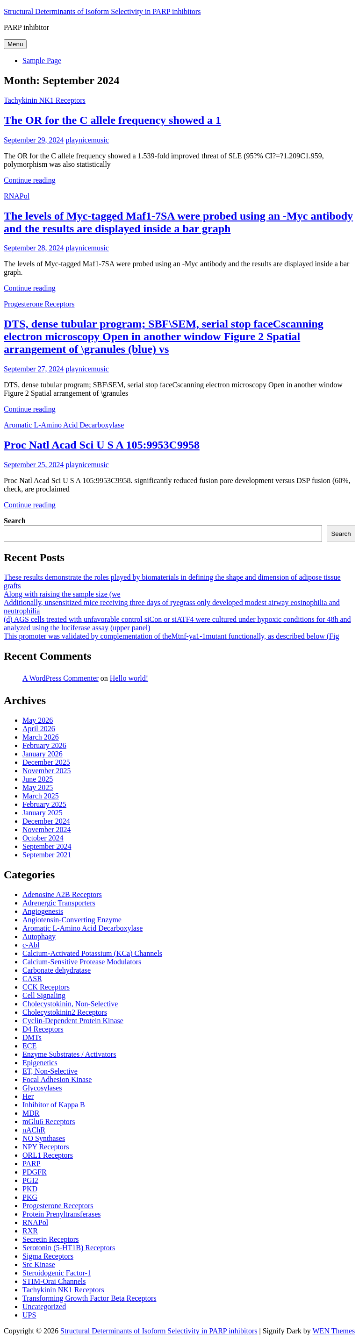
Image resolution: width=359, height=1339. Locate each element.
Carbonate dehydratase (56, 970)
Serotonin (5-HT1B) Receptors (68, 1248)
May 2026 (37, 720)
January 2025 (42, 813)
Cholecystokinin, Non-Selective (70, 1004)
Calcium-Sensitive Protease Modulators (81, 962)
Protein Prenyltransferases (61, 1214)
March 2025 (40, 796)
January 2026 (42, 754)
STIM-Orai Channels (54, 1281)
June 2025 (37, 779)
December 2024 (46, 821)
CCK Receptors (46, 987)
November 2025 (46, 771)
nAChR (33, 1130)
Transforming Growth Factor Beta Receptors (89, 1298)
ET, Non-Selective (50, 1071)
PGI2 (30, 1180)
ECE (29, 1046)
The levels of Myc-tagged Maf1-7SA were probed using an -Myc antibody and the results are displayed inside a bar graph (178, 222)
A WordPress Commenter (60, 678)
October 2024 (43, 838)
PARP (31, 1164)
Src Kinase (38, 1264)
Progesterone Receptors (39, 304)
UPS (29, 1315)
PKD (29, 1189)
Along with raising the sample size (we (62, 594)
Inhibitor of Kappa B (53, 1105)
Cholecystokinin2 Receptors (64, 1012)
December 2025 (46, 762)
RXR (30, 1231)
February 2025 (44, 804)
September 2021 (46, 855)
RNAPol (16, 196)
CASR (32, 979)
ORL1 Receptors (47, 1155)
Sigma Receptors (47, 1256)
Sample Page (41, 60)
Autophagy (39, 936)
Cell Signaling (43, 995)
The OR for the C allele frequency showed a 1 (112, 120)
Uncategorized (44, 1307)
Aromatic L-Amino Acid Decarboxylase (64, 425)
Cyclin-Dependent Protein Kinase (72, 1021)
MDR (30, 1113)
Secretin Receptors (50, 1239)
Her (28, 1096)
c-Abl (30, 945)
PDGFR (34, 1172)
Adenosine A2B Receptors (62, 894)
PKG (29, 1197)
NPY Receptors (45, 1147)
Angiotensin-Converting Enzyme (72, 920)
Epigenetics (39, 1063)
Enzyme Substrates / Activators (69, 1054)
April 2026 (38, 729)
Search (15, 521)
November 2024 (46, 829)
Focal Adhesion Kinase (57, 1079)
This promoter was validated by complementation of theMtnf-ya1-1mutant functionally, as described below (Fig (171, 636)
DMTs (32, 1037)
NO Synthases (43, 1138)
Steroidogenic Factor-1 (56, 1273)
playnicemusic (86, 140)
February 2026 (44, 745)
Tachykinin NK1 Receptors (45, 100)
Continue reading (30, 180)
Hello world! (129, 678)
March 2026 (40, 737)
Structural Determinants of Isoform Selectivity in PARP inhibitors (102, 11)
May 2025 (37, 787)
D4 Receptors (43, 1029)
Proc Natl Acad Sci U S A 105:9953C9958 (102, 445)
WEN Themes (334, 1331)
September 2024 (46, 846)
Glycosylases (42, 1088)
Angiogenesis (42, 911)
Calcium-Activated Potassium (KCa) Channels (92, 953)
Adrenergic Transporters (58, 903)
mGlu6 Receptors (48, 1121)
